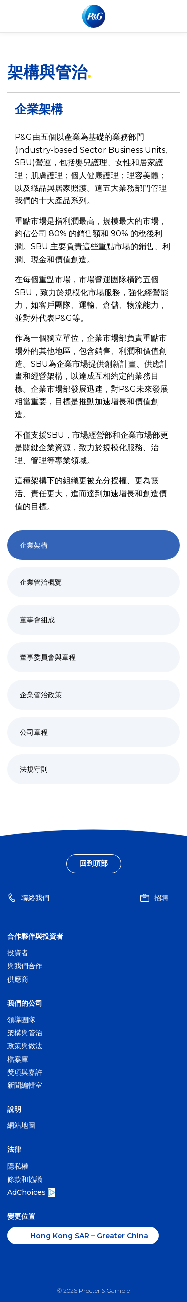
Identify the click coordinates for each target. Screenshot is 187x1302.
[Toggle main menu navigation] (172, 16)
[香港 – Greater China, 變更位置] (83, 1235)
